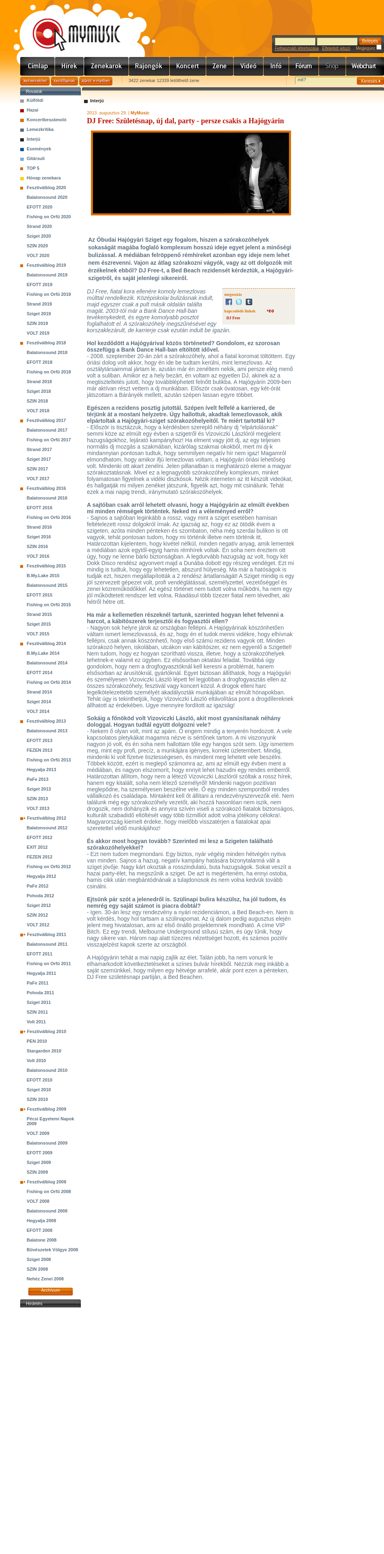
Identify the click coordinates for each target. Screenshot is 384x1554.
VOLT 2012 (38, 924)
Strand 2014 (39, 691)
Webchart (365, 66)
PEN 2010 (37, 1041)
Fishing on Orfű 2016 (49, 517)
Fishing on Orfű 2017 (49, 439)
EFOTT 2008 (40, 1230)
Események (39, 148)
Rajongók (149, 66)
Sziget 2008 (39, 1259)
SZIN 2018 (37, 401)
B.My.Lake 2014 (43, 653)
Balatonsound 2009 (47, 1143)
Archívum (50, 1290)
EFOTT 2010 (40, 1079)
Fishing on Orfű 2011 (49, 963)
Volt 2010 (36, 1060)
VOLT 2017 (38, 478)
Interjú (33, 139)
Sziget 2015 (39, 624)
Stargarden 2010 (44, 1050)
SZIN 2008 (37, 1269)
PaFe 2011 (38, 982)
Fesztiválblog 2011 (46, 934)
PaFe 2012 (38, 885)
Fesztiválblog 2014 (46, 643)
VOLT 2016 (38, 556)
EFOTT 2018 (40, 362)
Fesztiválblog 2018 (46, 342)
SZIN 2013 (37, 798)
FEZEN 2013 (40, 750)
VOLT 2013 (38, 808)
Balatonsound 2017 (47, 430)
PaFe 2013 (38, 779)
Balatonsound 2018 (47, 352)
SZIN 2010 (37, 1099)
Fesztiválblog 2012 (46, 818)
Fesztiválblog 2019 (46, 265)
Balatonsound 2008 (47, 1210)
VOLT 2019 (38, 333)
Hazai (32, 110)
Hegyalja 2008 (41, 1220)
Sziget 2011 (39, 1002)
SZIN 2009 (37, 1172)
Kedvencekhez (35, 81)
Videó (249, 66)
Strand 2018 (39, 381)
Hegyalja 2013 (41, 769)
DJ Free (233, 318)
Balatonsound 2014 (47, 662)
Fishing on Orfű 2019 (49, 294)
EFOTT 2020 (40, 207)
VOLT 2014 (38, 711)
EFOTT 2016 (40, 507)
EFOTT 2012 (40, 837)
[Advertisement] (50, 1430)
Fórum (304, 66)
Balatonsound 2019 (47, 274)
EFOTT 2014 (40, 672)
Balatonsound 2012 (47, 827)
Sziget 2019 (39, 313)
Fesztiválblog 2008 (46, 1181)
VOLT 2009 (38, 1133)
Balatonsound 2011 (47, 944)
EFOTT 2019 (40, 284)
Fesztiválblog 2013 (46, 721)
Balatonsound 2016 (47, 498)
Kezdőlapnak (64, 81)
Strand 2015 (39, 614)
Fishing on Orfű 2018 (49, 371)
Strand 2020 (39, 226)
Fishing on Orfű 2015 (49, 604)
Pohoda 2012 (40, 895)
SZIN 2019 (37, 323)
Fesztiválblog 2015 (46, 565)
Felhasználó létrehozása (297, 48)
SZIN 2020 (37, 245)
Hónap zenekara (44, 177)
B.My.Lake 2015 (43, 575)
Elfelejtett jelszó (336, 48)
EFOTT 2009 (40, 1152)
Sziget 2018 (39, 391)
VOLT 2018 (38, 410)
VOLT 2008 (38, 1201)
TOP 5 (33, 168)
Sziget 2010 (39, 1089)
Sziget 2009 (39, 1162)
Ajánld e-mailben (95, 81)
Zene (220, 66)
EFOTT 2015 (40, 595)
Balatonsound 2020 (47, 197)
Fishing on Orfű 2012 (49, 866)
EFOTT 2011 (40, 953)
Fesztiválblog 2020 (46, 187)
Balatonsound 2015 (47, 585)
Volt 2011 (36, 1021)
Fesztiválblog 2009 (46, 1109)
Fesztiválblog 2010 (46, 1031)
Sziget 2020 (39, 236)
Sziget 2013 (39, 788)
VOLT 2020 (38, 255)
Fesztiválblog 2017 (46, 420)
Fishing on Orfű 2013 (49, 759)
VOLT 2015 (38, 633)
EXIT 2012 (37, 847)
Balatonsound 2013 (47, 730)
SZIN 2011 (37, 1012)
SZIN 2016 (37, 546)
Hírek (69, 66)
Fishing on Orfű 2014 (49, 682)
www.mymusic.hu (69, 26)
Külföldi (35, 100)
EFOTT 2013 (40, 740)
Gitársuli (36, 158)
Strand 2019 (39, 304)
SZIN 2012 (37, 915)
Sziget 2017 (39, 459)
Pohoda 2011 (40, 992)
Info (276, 66)
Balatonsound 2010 (47, 1070)
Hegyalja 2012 (41, 876)
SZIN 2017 (37, 468)
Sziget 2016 (39, 536)
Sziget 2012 (39, 905)
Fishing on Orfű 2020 (49, 216)
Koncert (188, 66)
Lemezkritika (40, 129)
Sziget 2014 (39, 701)
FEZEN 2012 (40, 856)
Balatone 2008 (42, 1240)
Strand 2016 (39, 527)
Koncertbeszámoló (46, 119)
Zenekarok (106, 66)
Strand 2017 (39, 449)
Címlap (37, 66)
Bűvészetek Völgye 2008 (52, 1249)
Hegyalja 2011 (41, 973)
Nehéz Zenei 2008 (45, 1278)
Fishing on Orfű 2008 (49, 1191)
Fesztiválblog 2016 (46, 488)
